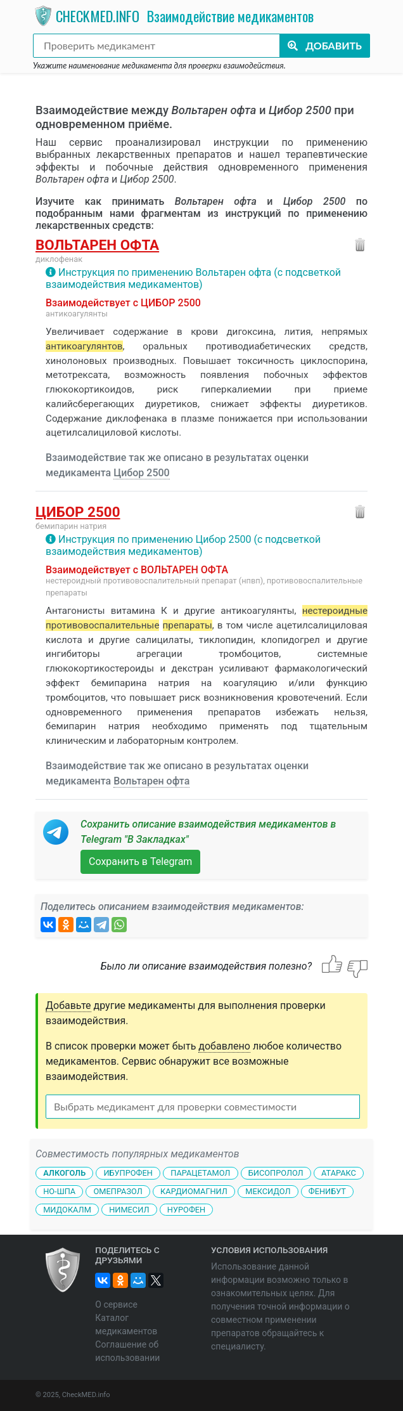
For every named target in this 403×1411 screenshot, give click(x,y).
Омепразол (118, 1191)
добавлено (224, 1046)
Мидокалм (67, 1209)
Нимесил (129, 1209)
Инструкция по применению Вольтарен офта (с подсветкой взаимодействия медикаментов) (193, 278)
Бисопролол (276, 1173)
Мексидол (267, 1191)
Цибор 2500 (141, 473)
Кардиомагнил (193, 1191)
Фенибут (327, 1191)
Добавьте (68, 1005)
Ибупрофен (127, 1173)
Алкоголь (64, 1173)
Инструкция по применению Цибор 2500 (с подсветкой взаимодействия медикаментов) (183, 545)
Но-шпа (59, 1191)
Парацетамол (200, 1173)
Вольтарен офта (97, 245)
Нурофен (186, 1209)
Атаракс (338, 1173)
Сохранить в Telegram (140, 861)
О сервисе (116, 1304)
